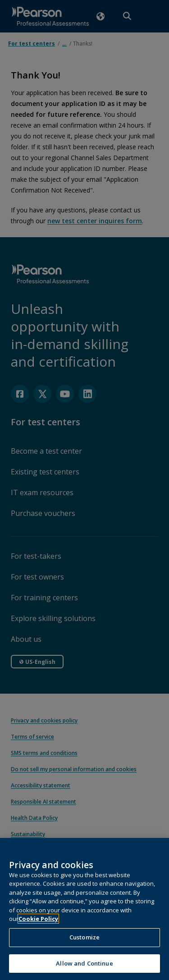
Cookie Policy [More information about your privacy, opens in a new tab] (38, 935)
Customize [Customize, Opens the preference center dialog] (84, 953)
